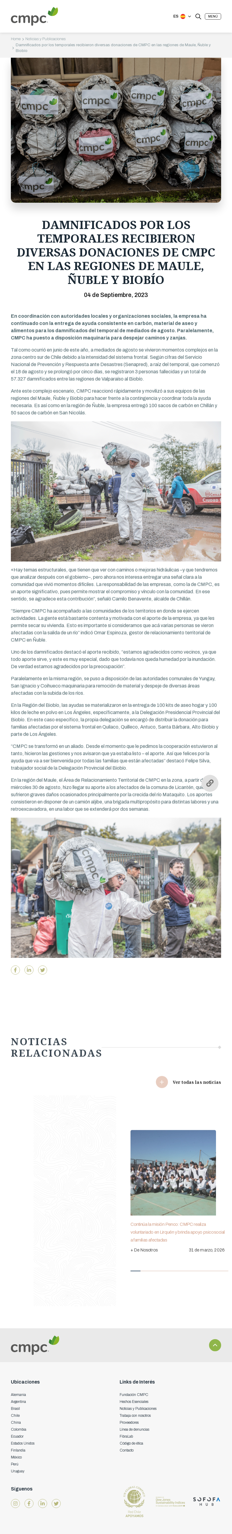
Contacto (127, 1450)
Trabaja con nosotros (135, 1415)
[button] (213, 16)
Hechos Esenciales (134, 1402)
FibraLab (126, 1436)
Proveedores (129, 1422)
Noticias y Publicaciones (45, 39)
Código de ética (131, 1443)
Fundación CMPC (134, 1395)
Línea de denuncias (134, 1429)
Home (16, 39)
